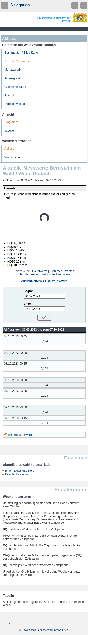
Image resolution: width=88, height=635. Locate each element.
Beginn (29, 291)
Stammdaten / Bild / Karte (21, 52)
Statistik (9, 95)
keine (26, 271)
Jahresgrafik (12, 78)
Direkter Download (17, 474)
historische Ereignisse (55, 274)
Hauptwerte (39, 271)
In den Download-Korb (19, 470)
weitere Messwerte (20, 435)
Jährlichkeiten (29, 274)
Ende (27, 303)
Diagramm (11, 122)
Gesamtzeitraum (15, 87)
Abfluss (9, 148)
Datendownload (14, 104)
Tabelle (9, 130)
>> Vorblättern (57, 281)
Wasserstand (12, 157)
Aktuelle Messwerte (17, 61)
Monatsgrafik (12, 69)
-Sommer (56, 271)
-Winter (69, 271)
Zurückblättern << (33, 281)
